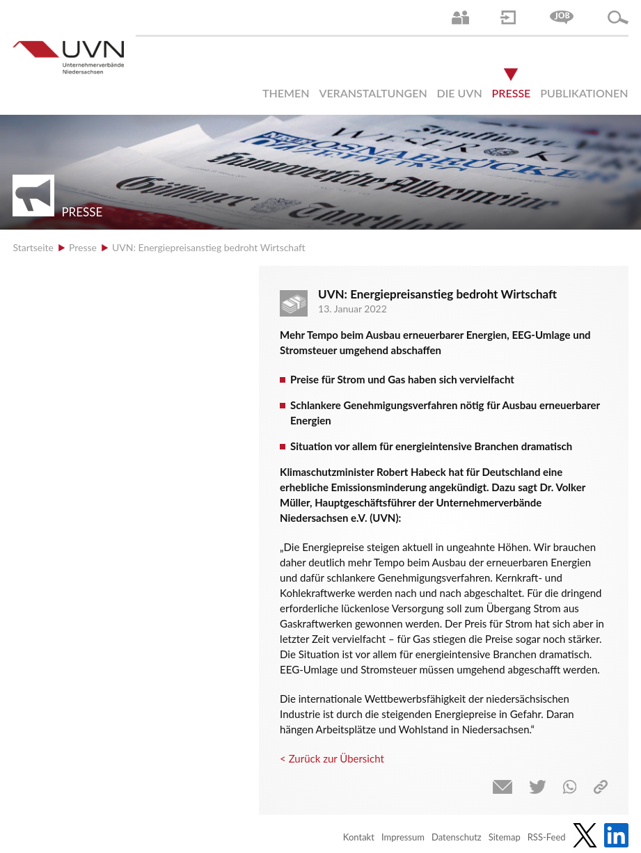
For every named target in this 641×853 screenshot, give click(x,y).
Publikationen (584, 92)
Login (508, 17)
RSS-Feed (547, 837)
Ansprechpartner (460, 17)
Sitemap (505, 837)
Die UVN (459, 92)
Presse (511, 92)
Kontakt (358, 837)
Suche (618, 17)
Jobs (561, 17)
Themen (286, 92)
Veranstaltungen (373, 92)
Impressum (403, 837)
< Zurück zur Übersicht (332, 758)
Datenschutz (457, 837)
